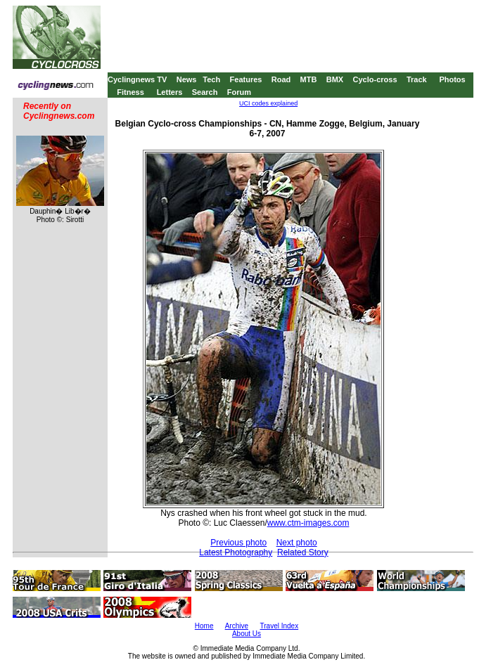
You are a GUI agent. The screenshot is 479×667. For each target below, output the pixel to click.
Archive (236, 626)
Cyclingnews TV (137, 79)
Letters (170, 92)
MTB (308, 79)
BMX (334, 79)
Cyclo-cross (375, 79)
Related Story (302, 552)
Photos (452, 79)
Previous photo (238, 543)
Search (205, 92)
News (187, 79)
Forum (239, 92)
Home (204, 626)
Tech (211, 79)
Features (246, 79)
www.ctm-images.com (308, 523)
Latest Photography (235, 552)
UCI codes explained (268, 103)
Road (281, 79)
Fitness (130, 92)
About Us (246, 633)
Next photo (296, 543)
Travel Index (279, 626)
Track (417, 79)
